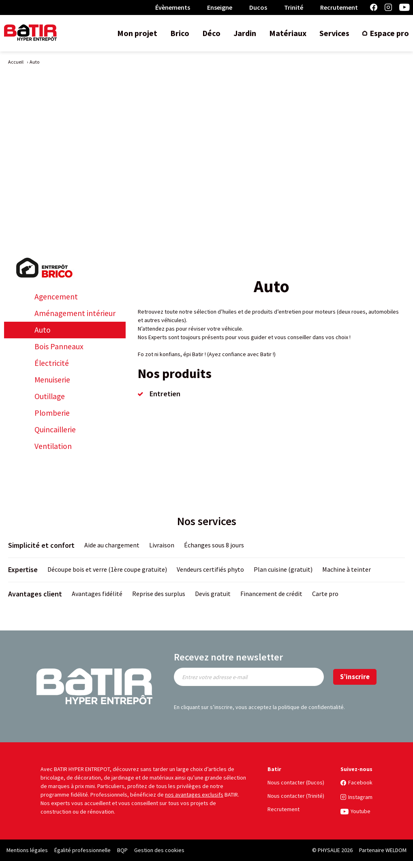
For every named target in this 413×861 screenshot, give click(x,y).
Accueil (16, 62)
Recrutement (339, 7)
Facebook (373, 7)
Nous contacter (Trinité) (295, 795)
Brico (179, 33)
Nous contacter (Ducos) (295, 782)
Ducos (258, 7)
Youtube (404, 7)
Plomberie (52, 413)
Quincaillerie (55, 429)
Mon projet (137, 33)
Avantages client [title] (35, 594)
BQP (122, 850)
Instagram (388, 7)
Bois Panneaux (58, 346)
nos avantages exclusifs (194, 794)
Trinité (293, 7)
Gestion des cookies (159, 850)
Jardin (244, 33)
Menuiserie (52, 380)
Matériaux (287, 33)
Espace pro (389, 33)
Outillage (49, 396)
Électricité (51, 363)
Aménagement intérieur (75, 313)
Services (334, 33)
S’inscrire (355, 676)
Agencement (56, 297)
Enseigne (219, 7)
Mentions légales (27, 850)
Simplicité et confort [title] (41, 545)
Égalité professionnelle (82, 850)
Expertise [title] (23, 569)
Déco (211, 33)
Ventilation (53, 446)
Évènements (172, 7)
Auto (42, 330)
